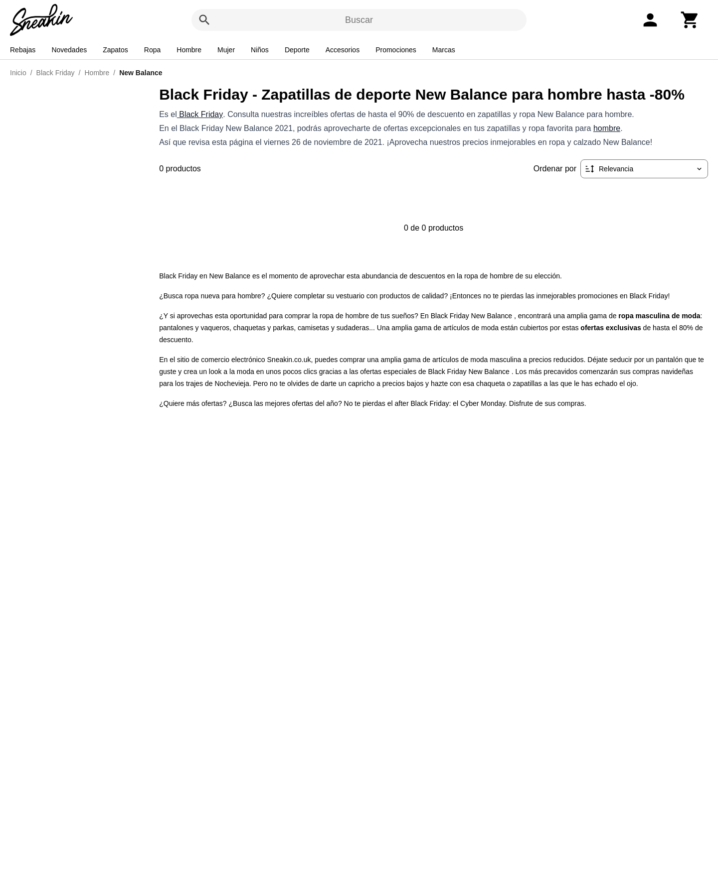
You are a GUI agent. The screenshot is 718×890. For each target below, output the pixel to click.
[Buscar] (204, 20)
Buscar (359, 20)
